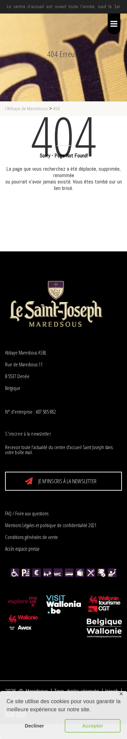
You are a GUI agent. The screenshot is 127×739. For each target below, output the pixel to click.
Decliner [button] (34, 726)
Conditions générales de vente (31, 537)
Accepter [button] (92, 726)
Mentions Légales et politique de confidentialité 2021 (51, 525)
